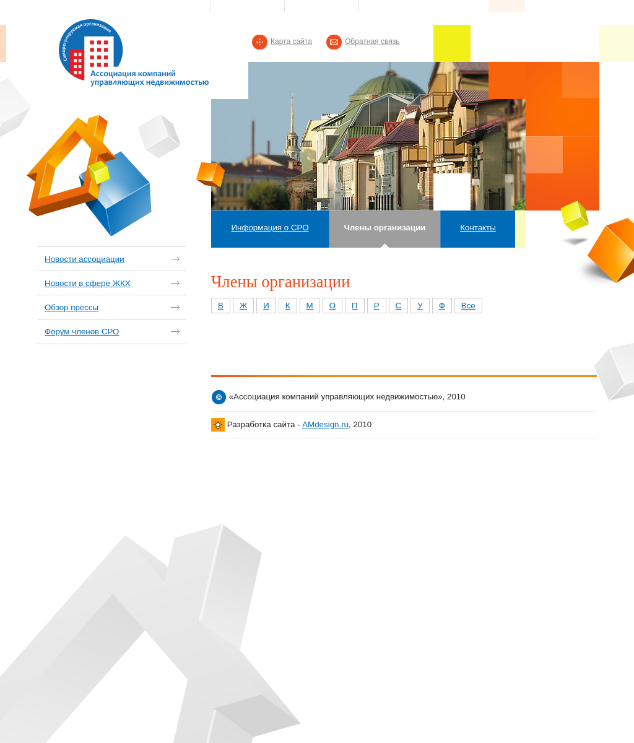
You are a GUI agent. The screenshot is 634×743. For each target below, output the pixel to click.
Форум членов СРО (82, 331)
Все (468, 305)
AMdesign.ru (325, 424)
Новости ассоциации (84, 259)
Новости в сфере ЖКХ (88, 283)
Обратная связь (372, 41)
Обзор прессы (71, 307)
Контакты (478, 227)
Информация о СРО (269, 227)
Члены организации (384, 227)
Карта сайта (291, 41)
